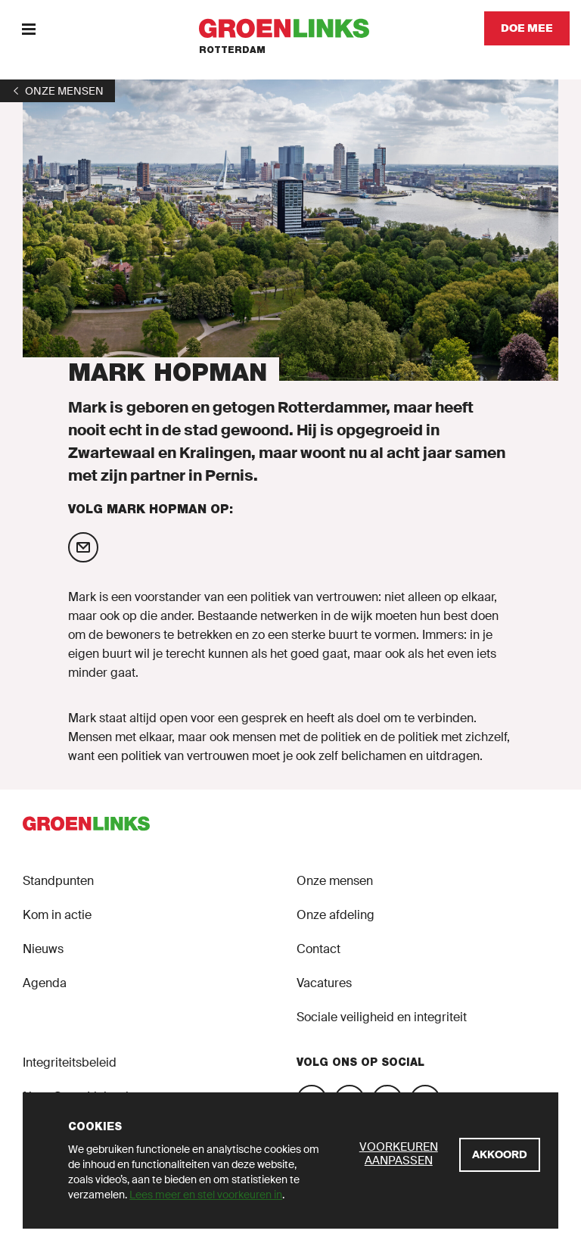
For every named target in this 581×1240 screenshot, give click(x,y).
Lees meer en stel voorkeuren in (205, 1194)
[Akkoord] (499, 1155)
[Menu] (28, 28)
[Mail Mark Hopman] (83, 547)
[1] (57, 90)
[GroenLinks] (291, 28)
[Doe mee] (527, 28)
